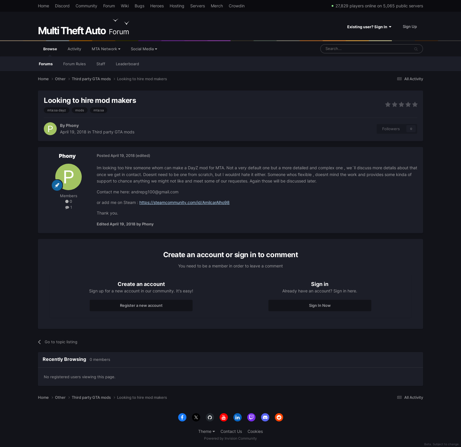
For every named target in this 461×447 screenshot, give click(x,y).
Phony (72, 125)
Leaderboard (127, 63)
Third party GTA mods (113, 131)
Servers (197, 5)
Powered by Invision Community (230, 438)
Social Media (144, 48)
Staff (100, 63)
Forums (46, 63)
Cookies (255, 431)
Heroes (157, 5)
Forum (109, 5)
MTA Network (106, 48)
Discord (62, 5)
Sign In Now (320, 305)
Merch (217, 5)
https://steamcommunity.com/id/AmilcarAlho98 (184, 202)
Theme (206, 431)
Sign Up (410, 26)
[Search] (351, 49)
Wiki (125, 5)
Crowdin (237, 5)
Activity (74, 48)
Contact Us (231, 431)
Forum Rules (74, 63)
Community (86, 5)
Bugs (139, 5)
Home (43, 5)
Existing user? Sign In (369, 26)
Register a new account (141, 305)
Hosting (177, 5)
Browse (50, 51)
